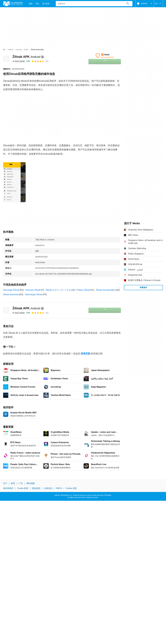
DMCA (59, 488)
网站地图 (30, 483)
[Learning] (19, 50)
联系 (13, 483)
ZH (158, 3)
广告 (21, 483)
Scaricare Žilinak (33, 290)
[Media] (26, 50)
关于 (5, 483)
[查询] (94, 3)
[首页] (4, 49)
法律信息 (48, 488)
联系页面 (85, 353)
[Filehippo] (13, 3)
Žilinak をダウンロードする (58, 290)
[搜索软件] (127, 3)
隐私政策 (36, 488)
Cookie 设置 (71, 488)
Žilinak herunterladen (105, 290)
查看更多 (143, 287)
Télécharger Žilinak (33, 294)
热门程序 (46, 4)
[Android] (10, 50)
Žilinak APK (28, 56)
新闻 (30, 4)
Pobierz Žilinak (83, 290)
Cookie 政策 (22, 488)
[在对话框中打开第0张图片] (14, 182)
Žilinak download (11, 294)
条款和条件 (8, 488)
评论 (37, 4)
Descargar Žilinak (11, 290)
